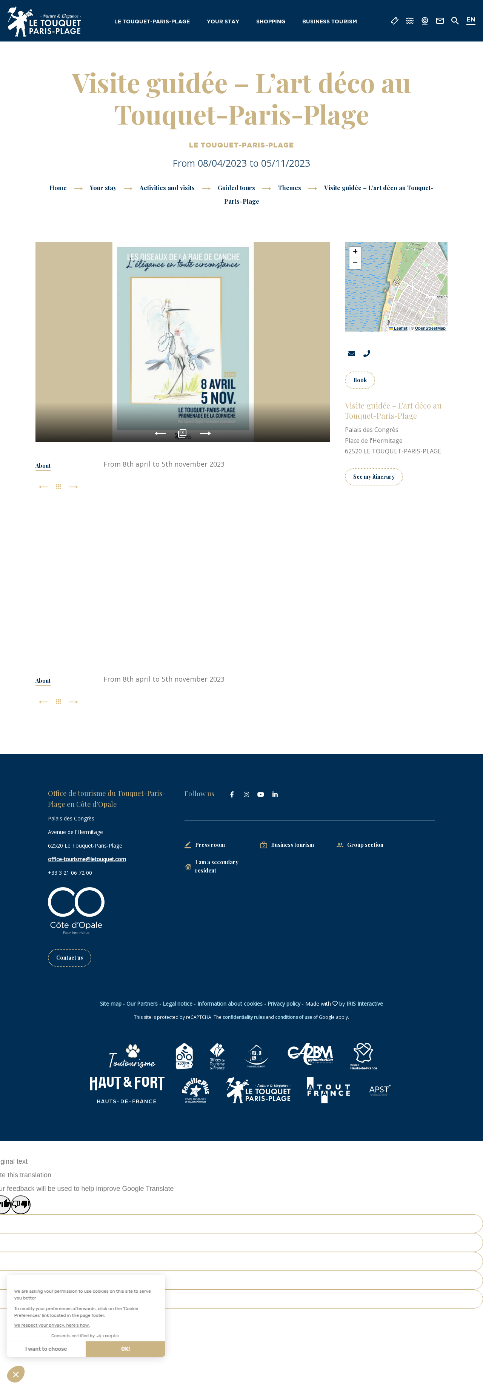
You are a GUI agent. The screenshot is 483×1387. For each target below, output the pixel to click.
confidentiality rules (244, 1017)
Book (360, 380)
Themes (290, 188)
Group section (365, 844)
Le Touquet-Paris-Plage (152, 22)
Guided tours (237, 188)
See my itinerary (374, 476)
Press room (210, 844)
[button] (355, 252)
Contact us (69, 957)
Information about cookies (230, 1003)
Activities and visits (168, 188)
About (43, 465)
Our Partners (142, 1003)
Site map (111, 1003)
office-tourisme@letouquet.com (87, 859)
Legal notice (177, 1003)
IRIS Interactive (364, 1003)
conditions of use (293, 1017)
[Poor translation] (21, 1204)
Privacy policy (284, 1003)
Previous (160, 433)
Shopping (270, 22)
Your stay (223, 22)
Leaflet (398, 328)
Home (58, 188)
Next (205, 433)
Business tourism (329, 22)
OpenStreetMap (430, 328)
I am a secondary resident (216, 866)
